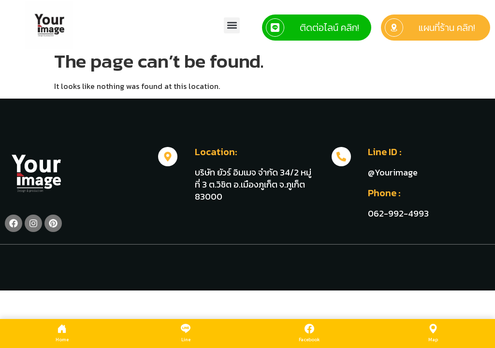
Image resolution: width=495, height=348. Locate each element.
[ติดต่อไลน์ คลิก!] (275, 27)
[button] (232, 25)
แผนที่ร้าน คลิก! (447, 27)
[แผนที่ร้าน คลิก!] (394, 27)
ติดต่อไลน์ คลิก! (329, 27)
